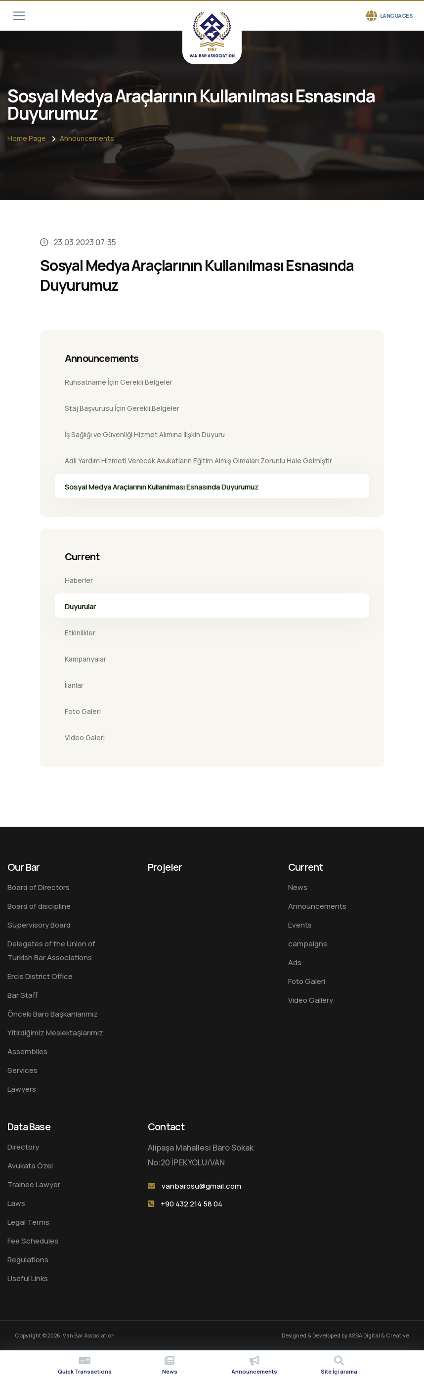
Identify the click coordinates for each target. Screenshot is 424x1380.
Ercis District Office (40, 976)
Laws (16, 1203)
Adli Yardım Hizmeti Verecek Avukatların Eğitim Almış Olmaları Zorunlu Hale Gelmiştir (198, 460)
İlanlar (74, 685)
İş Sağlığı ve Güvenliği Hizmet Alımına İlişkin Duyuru (145, 434)
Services (22, 1070)
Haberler (79, 580)
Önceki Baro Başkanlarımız (52, 1014)
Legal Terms (28, 1222)
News (297, 887)
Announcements (87, 138)
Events (300, 925)
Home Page (26, 138)
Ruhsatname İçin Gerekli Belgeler (118, 382)
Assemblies (27, 1051)
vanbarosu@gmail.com (201, 1186)
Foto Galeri (83, 711)
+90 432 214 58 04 (191, 1204)
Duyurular (80, 606)
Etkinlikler (80, 632)
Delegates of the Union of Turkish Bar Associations (51, 950)
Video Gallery (310, 1000)
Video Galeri (85, 737)
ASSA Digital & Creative (378, 1335)
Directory (23, 1147)
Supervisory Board (39, 925)
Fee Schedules (32, 1241)
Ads (294, 962)
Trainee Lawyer (33, 1184)
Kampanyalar (85, 659)
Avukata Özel (30, 1165)
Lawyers (21, 1089)
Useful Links (27, 1278)
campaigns (307, 943)
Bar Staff (22, 995)
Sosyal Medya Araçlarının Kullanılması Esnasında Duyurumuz (161, 486)
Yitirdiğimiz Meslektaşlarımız (55, 1032)
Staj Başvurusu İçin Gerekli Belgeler (122, 408)
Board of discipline (39, 906)
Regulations (27, 1259)
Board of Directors (38, 887)
